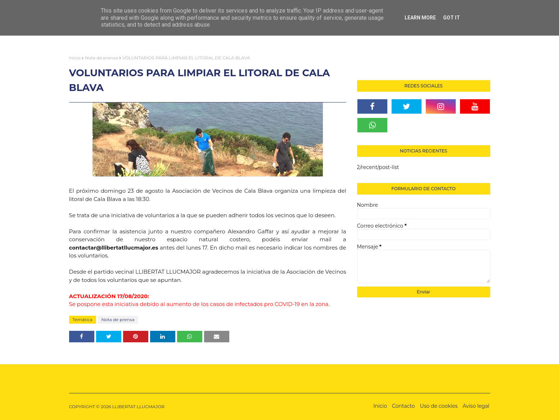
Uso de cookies (439, 406)
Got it (451, 17)
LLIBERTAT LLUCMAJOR (138, 406)
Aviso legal (476, 406)
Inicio (75, 57)
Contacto (403, 406)
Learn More (420, 17)
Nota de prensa (101, 57)
